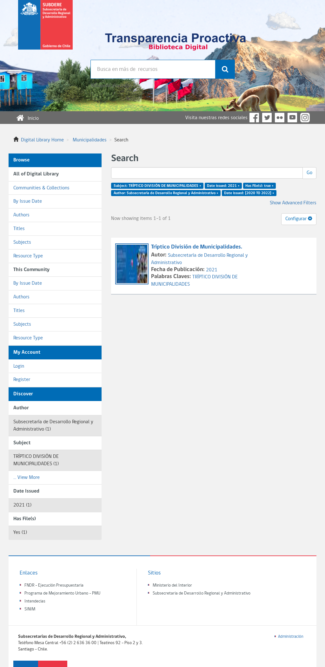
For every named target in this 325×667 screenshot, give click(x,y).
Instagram (305, 117)
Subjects (22, 242)
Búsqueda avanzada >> (114, 85)
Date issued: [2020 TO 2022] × (249, 193)
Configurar (298, 218)
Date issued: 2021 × (223, 186)
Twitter (267, 117)
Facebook (254, 117)
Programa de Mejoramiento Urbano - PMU (62, 593)
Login (18, 366)
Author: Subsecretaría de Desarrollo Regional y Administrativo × (166, 193)
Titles (19, 228)
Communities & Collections (41, 188)
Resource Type (28, 256)
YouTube (292, 117)
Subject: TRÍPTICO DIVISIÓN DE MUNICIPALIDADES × (157, 186)
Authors (21, 215)
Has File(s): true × (259, 186)
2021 (211, 270)
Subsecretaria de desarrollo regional (45, 30)
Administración (290, 637)
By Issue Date (27, 201)
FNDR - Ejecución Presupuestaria (53, 585)
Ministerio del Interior (172, 585)
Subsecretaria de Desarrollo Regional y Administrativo (201, 593)
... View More (26, 477)
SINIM (29, 609)
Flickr (279, 117)
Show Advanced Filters (293, 203)
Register (21, 379)
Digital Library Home (42, 140)
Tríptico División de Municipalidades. (197, 247)
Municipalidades (90, 140)
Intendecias (34, 601)
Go (309, 172)
